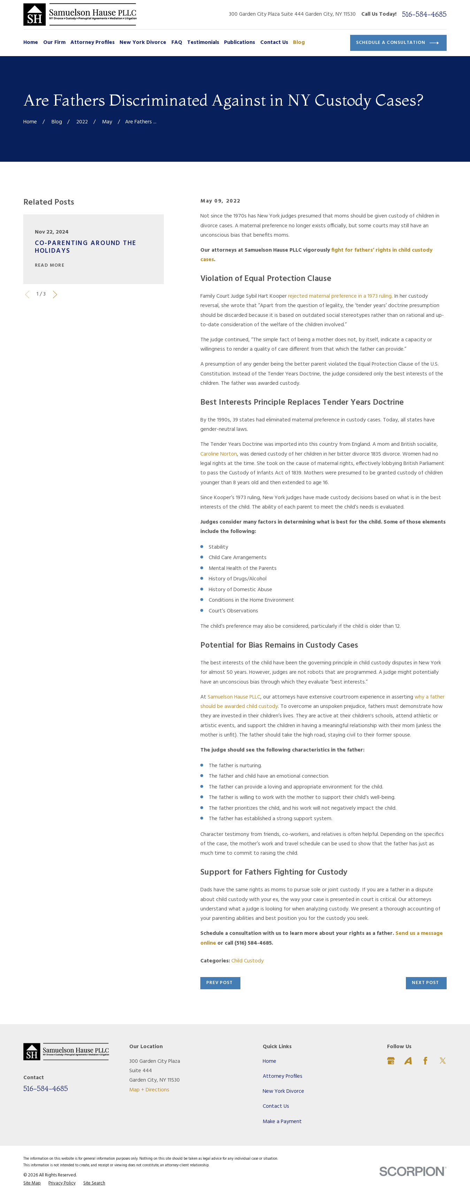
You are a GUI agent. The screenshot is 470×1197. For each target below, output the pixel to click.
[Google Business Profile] (391, 1061)
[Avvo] (408, 1061)
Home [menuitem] (30, 42)
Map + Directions (149, 1090)
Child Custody (247, 961)
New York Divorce (283, 1091)
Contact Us (276, 1106)
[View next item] (55, 294)
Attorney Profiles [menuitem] (92, 42)
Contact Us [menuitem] (274, 42)
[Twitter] (443, 1061)
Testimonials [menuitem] (203, 42)
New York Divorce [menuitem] (143, 42)
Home (269, 1061)
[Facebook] (425, 1061)
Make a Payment (282, 1122)
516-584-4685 (424, 14)
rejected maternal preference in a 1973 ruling (340, 296)
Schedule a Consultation (397, 43)
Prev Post (219, 982)
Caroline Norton (218, 454)
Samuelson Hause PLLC (234, 697)
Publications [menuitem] (239, 42)
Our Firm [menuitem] (54, 42)
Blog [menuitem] (299, 42)
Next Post (425, 982)
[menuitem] (32, 1184)
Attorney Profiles (282, 1076)
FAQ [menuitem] (176, 42)
